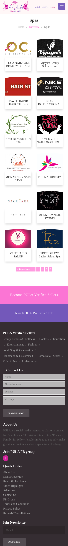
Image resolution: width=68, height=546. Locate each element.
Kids (5, 361)
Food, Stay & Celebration (18, 350)
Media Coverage (13, 476)
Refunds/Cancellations (16, 513)
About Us (8, 472)
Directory (34, 27)
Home (21, 27)
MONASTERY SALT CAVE (18, 178)
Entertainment (15, 344)
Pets (15, 361)
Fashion (32, 344)
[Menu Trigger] (61, 6)
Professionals (30, 361)
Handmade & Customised (18, 355)
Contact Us (9, 494)
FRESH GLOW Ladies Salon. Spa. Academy (50, 255)
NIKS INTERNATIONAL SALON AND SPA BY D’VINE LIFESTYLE (49, 102)
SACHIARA (18, 215)
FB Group (9, 499)
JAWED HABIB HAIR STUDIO (18, 102)
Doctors (44, 339)
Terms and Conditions (16, 503)
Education (59, 339)
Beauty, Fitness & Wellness (19, 339)
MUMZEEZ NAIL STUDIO (50, 217)
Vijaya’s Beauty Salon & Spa (49, 64)
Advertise (9, 490)
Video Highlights (13, 485)
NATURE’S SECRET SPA (18, 140)
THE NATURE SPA (50, 177)
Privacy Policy (12, 508)
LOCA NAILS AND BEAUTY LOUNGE (18, 64)
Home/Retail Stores (48, 355)
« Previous (23, 269)
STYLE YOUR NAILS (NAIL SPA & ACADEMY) (50, 140)
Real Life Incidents (14, 481)
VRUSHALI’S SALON (18, 255)
